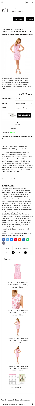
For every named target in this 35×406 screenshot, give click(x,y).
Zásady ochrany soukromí (23, 400)
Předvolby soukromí (7, 400)
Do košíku (24, 115)
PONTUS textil (13, 10)
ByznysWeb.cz (20, 404)
